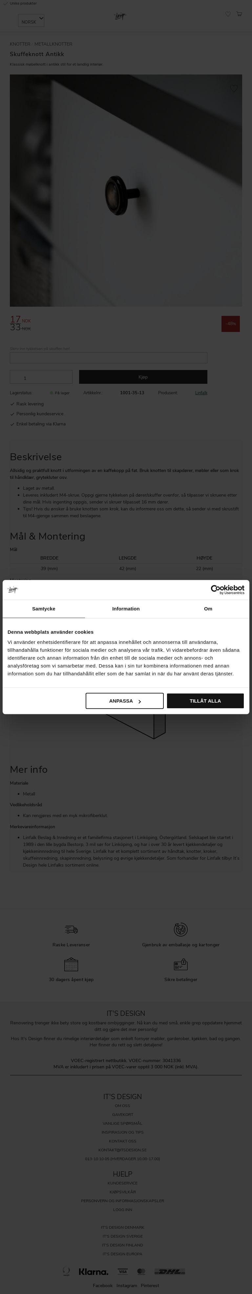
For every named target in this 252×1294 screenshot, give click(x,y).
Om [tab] (208, 608)
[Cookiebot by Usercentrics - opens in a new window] (215, 590)
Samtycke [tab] (43, 608)
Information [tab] (126, 608)
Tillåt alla (205, 701)
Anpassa (125, 701)
